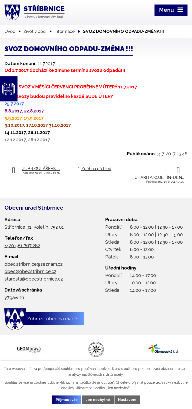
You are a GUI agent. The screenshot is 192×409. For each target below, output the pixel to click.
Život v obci (35, 31)
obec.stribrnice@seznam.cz (33, 264)
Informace (64, 31)
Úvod (9, 31)
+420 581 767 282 (22, 245)
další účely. (115, 374)
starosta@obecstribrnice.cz (33, 279)
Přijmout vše (67, 400)
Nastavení (127, 400)
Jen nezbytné (98, 400)
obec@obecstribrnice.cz (30, 271)
